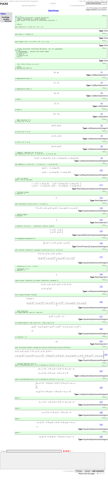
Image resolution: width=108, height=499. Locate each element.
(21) (101, 333)
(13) (101, 221)
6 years (95, 7)
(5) (102, 122)
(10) (101, 181)
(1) (16, 16)
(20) (101, 318)
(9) (102, 168)
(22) (101, 346)
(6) (102, 135)
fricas (103, 384)
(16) (101, 257)
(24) (105, 372)
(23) (101, 359)
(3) (102, 101)
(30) (101, 457)
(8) (102, 156)
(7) (102, 145)
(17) (101, 271)
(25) (101, 390)
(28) (101, 432)
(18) (101, 290)
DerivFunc (8, 21)
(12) (101, 210)
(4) (102, 111)
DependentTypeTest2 (28, 6)
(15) (101, 245)
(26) (101, 406)
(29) (101, 444)
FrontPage (5, 17)
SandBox (53, 3)
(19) (101, 302)
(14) (101, 233)
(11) (101, 196)
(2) (102, 90)
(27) (101, 421)
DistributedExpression (78, 6)
